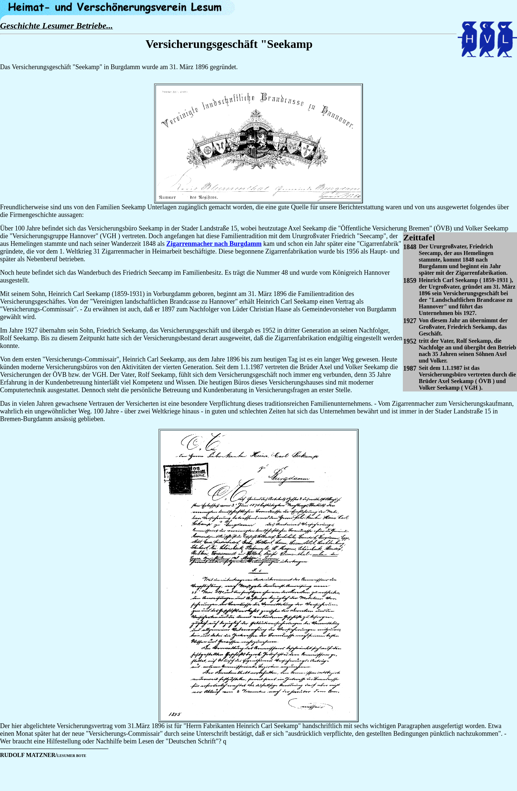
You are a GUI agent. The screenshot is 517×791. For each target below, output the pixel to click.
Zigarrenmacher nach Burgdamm (214, 243)
